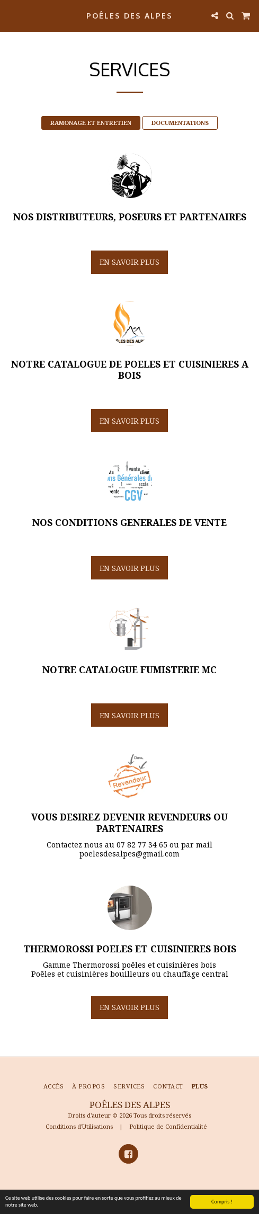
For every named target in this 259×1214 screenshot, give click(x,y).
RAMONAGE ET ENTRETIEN (90, 123)
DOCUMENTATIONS (180, 123)
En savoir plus (129, 262)
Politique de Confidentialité (168, 1126)
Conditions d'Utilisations (79, 1126)
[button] (12, 15)
